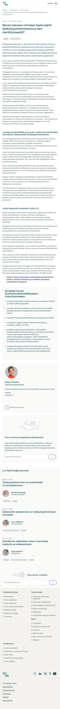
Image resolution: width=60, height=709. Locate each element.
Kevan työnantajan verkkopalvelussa (28, 277)
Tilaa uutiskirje (9, 661)
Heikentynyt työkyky (11, 613)
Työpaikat (35, 640)
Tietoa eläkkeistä (10, 603)
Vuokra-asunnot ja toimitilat (42, 637)
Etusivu (4, 10)
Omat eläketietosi (10, 600)
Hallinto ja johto (38, 633)
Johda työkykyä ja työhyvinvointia (43, 605)
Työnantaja (36, 592)
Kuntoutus (8, 616)
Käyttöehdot (7, 687)
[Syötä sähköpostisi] (30, 457)
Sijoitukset (36, 630)
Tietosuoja (7, 693)
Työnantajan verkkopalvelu (41, 602)
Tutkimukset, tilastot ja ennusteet (16, 651)
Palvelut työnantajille (39, 609)
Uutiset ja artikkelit (11, 648)
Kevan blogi (24, 10)
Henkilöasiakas (10, 592)
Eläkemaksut (36, 612)
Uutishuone (13, 10)
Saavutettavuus (9, 690)
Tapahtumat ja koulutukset (13, 658)
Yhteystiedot (8, 597)
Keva (33, 619)
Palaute (6, 697)
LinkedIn (8, 395)
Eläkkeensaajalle (10, 610)
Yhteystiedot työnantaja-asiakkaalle (40, 598)
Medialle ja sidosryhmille (41, 627)
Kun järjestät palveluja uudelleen (44, 615)
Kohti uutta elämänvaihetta (14, 607)
